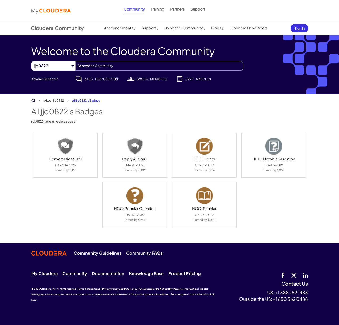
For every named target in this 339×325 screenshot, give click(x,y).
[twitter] (293, 275)
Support (197, 9)
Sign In (299, 28)
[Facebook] (283, 275)
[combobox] (159, 66)
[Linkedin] (305, 275)
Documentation (108, 273)
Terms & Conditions (88, 288)
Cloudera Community (57, 28)
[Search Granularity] (53, 66)
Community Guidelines (97, 253)
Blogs (216, 27)
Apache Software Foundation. (152, 294)
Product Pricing (184, 273)
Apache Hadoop (50, 294)
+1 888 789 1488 (291, 292)
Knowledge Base (146, 273)
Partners (177, 9)
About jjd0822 (54, 100)
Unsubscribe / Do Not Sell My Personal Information (168, 288)
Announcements (118, 27)
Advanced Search (45, 79)
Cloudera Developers (249, 27)
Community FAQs (144, 253)
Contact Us (294, 284)
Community (134, 9)
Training (157, 9)
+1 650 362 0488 (290, 299)
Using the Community (183, 27)
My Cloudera (44, 273)
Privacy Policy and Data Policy (119, 288)
